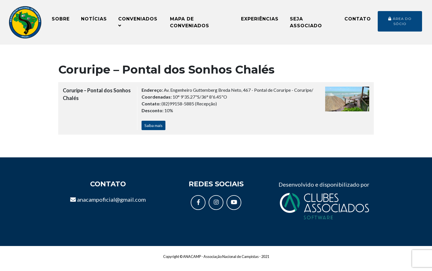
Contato (357, 21)
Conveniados (137, 24)
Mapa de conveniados (189, 24)
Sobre (61, 21)
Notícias (94, 21)
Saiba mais (153, 130)
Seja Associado (306, 24)
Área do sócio (400, 23)
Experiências (260, 21)
